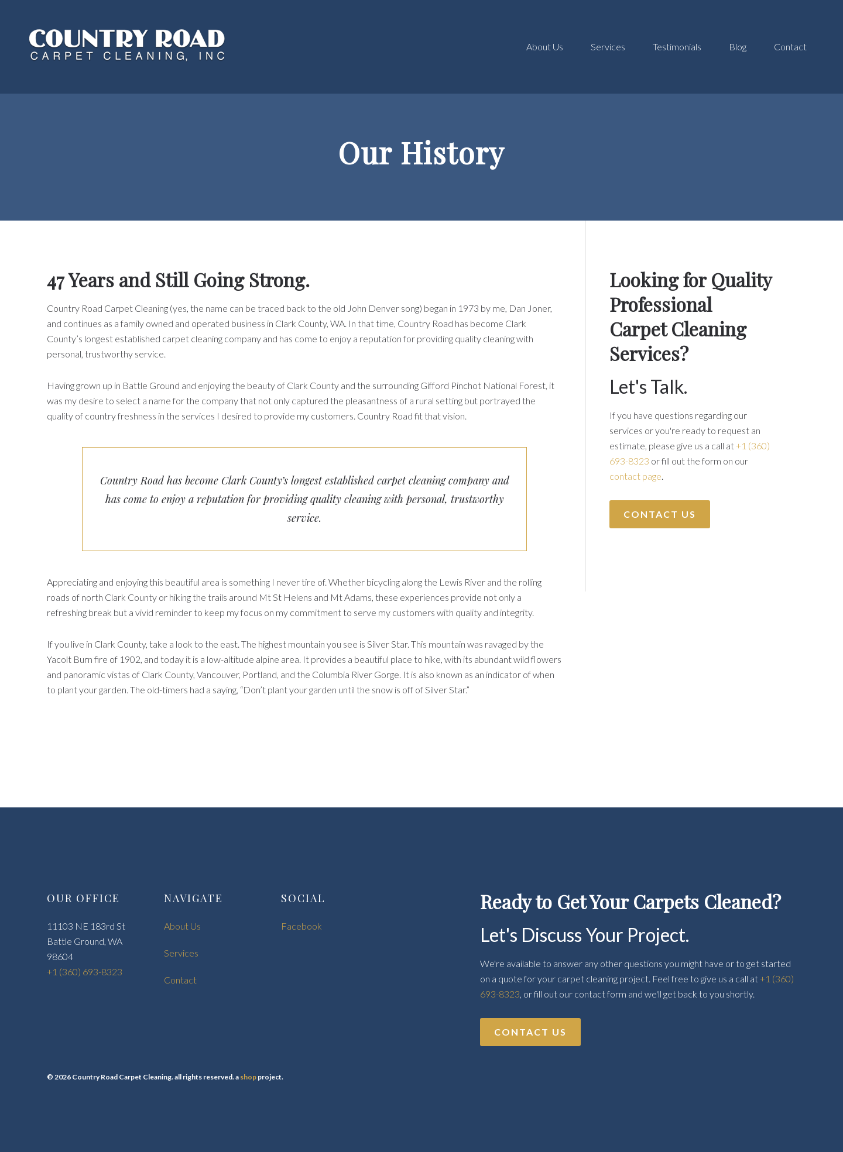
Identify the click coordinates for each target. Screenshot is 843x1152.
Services (181, 952)
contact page (635, 476)
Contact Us (659, 514)
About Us (182, 925)
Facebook (301, 925)
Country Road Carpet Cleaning (128, 46)
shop (248, 1076)
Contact (180, 979)
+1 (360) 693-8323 (84, 971)
